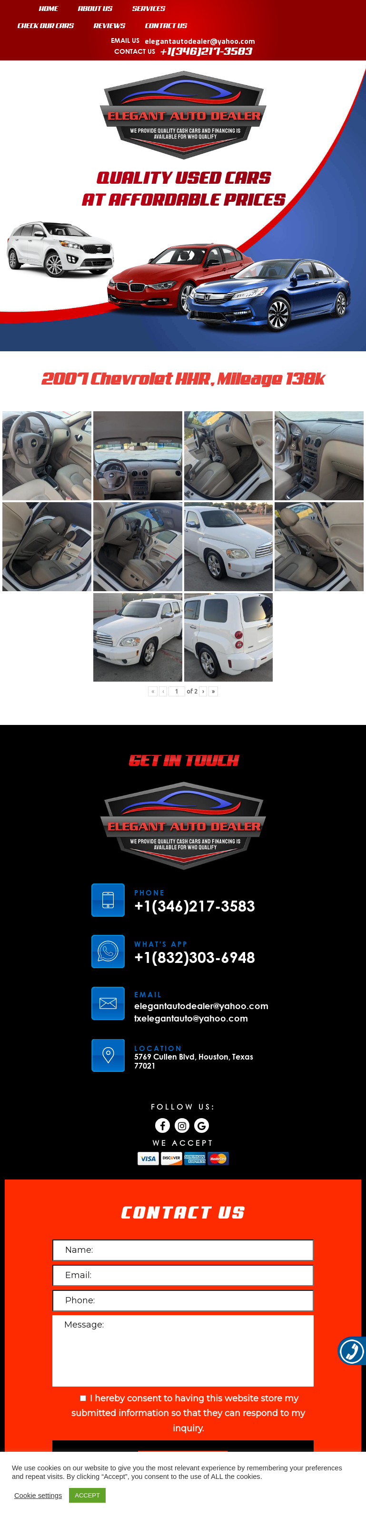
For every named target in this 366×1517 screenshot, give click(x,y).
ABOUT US (95, 9)
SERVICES (148, 9)
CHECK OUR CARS (46, 26)
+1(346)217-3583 (206, 52)
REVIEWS (109, 26)
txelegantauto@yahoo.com (191, 1018)
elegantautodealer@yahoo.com (200, 41)
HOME (48, 9)
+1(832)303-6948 (194, 957)
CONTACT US (166, 26)
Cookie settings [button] (38, 1495)
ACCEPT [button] (87, 1495)
